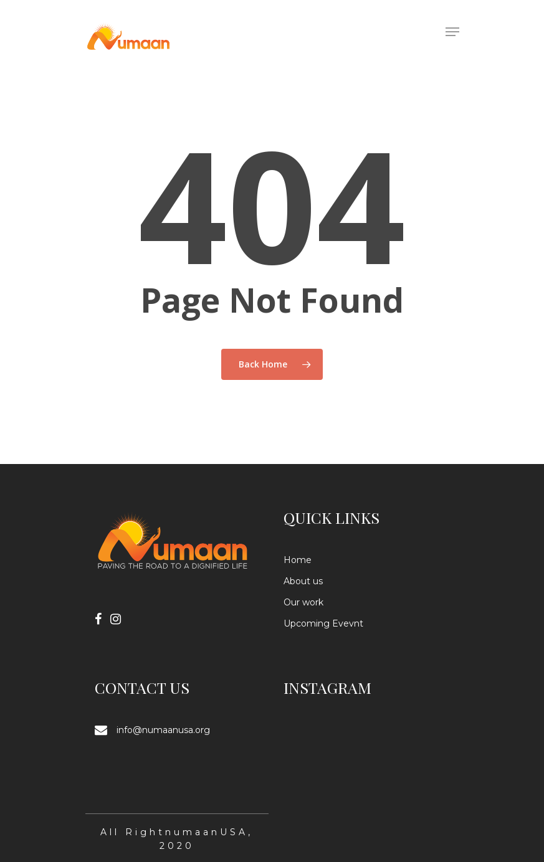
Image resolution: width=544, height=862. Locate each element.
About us (303, 581)
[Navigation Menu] (452, 32)
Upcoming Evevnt (323, 623)
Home (298, 560)
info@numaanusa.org (163, 730)
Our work (303, 602)
